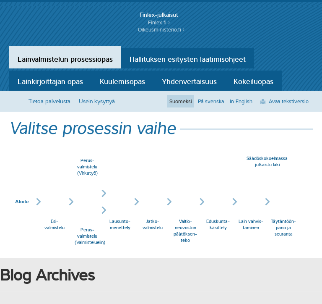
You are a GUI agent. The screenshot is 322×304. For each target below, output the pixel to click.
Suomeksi (180, 101)
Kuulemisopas (122, 81)
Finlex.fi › (159, 22)
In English (241, 101)
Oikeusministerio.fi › (161, 29)
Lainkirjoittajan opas (50, 81)
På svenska (211, 101)
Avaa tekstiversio (289, 101)
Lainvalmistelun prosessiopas (65, 58)
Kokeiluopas (253, 81)
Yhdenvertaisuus (189, 81)
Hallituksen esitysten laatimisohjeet (188, 58)
